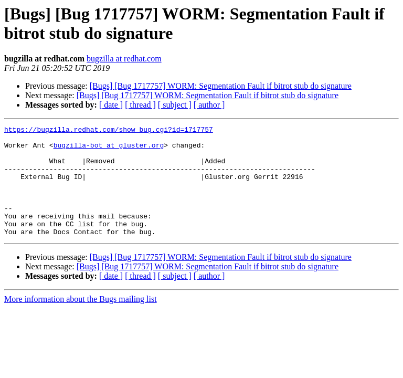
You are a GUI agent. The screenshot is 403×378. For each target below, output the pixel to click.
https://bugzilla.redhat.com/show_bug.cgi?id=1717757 (108, 130)
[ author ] (209, 104)
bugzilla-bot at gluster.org (109, 149)
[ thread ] (140, 104)
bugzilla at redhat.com (124, 58)
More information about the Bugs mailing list (80, 321)
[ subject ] (175, 104)
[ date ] (111, 104)
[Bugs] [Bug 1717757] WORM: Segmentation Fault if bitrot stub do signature (221, 85)
